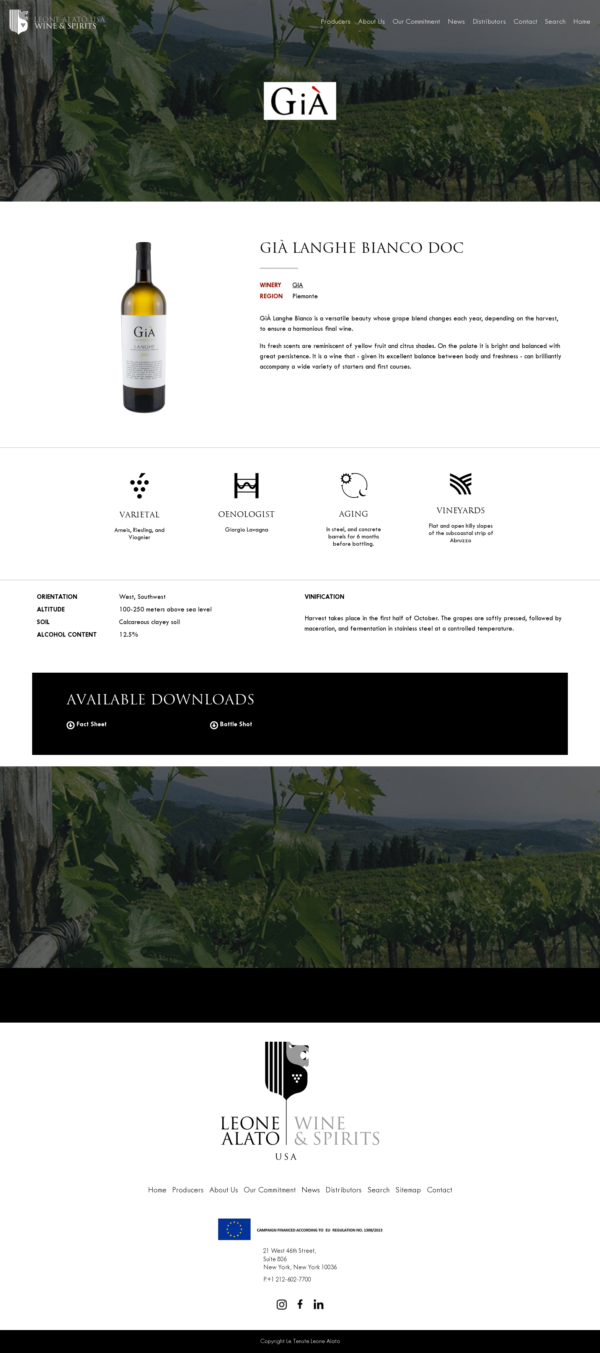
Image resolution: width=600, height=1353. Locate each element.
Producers (336, 22)
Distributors (489, 22)
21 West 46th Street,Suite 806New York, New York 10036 (300, 1259)
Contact (525, 22)
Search (555, 22)
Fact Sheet (87, 724)
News (456, 22)
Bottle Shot (231, 724)
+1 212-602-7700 (289, 1280)
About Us (371, 22)
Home (581, 22)
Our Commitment (416, 22)
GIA (297, 285)
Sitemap (408, 1190)
